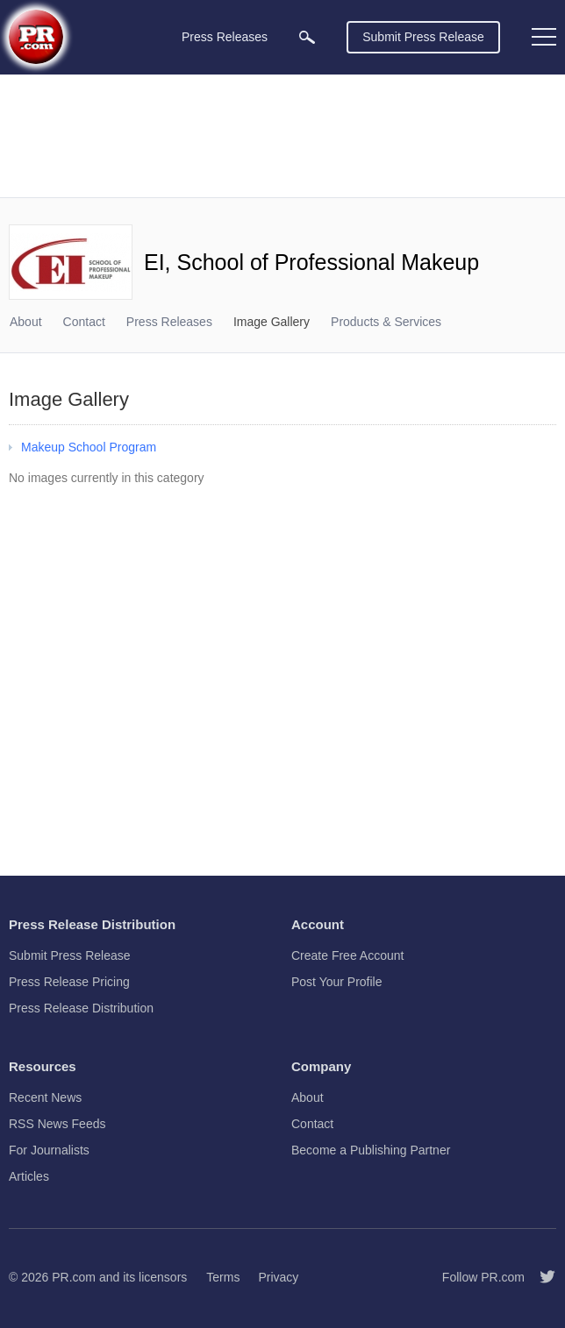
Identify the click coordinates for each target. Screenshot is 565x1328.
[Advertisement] (282, 135)
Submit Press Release (423, 37)
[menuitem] (307, 37)
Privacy (278, 1277)
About (26, 322)
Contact (84, 322)
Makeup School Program (88, 447)
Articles (29, 1176)
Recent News (45, 1097)
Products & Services (386, 322)
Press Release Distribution (81, 1008)
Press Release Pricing (69, 982)
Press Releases (169, 322)
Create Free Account (347, 955)
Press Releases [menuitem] (225, 37)
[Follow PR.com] (540, 1277)
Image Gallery (271, 322)
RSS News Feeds (57, 1124)
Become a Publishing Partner (370, 1150)
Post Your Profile (337, 982)
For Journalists (49, 1150)
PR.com (74, 1277)
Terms (223, 1277)
